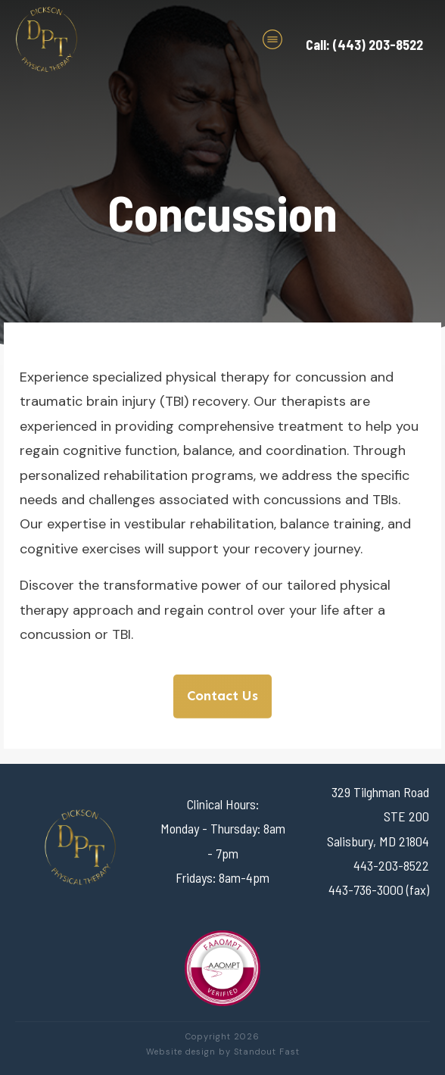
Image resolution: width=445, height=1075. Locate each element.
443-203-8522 (391, 865)
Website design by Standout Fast (223, 1051)
